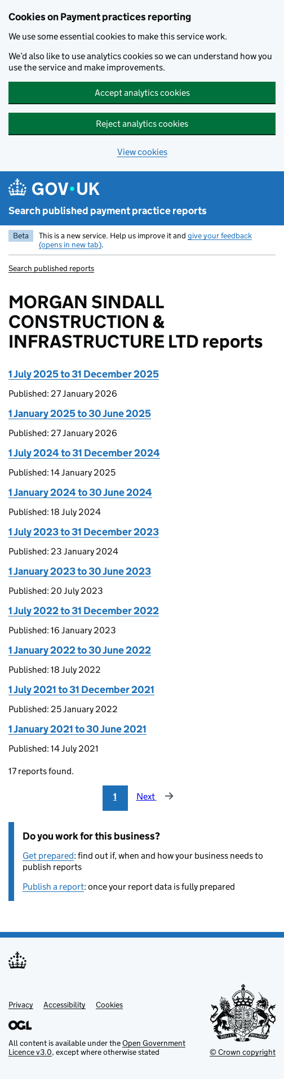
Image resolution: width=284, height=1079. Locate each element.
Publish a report (53, 886)
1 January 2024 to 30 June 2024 (80, 492)
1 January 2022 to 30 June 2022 (79, 650)
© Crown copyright (243, 1052)
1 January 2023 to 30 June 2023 (79, 571)
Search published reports (51, 268)
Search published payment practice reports (107, 210)
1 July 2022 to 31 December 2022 (83, 611)
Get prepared (48, 855)
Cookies (109, 1005)
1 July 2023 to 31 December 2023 (83, 532)
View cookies (142, 151)
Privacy (20, 1005)
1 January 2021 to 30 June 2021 (77, 729)
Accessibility (64, 1005)
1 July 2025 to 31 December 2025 (83, 374)
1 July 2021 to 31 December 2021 (81, 689)
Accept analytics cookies (142, 92)
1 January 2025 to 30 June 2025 (79, 413)
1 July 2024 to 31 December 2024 (84, 453)
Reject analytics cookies (142, 123)
